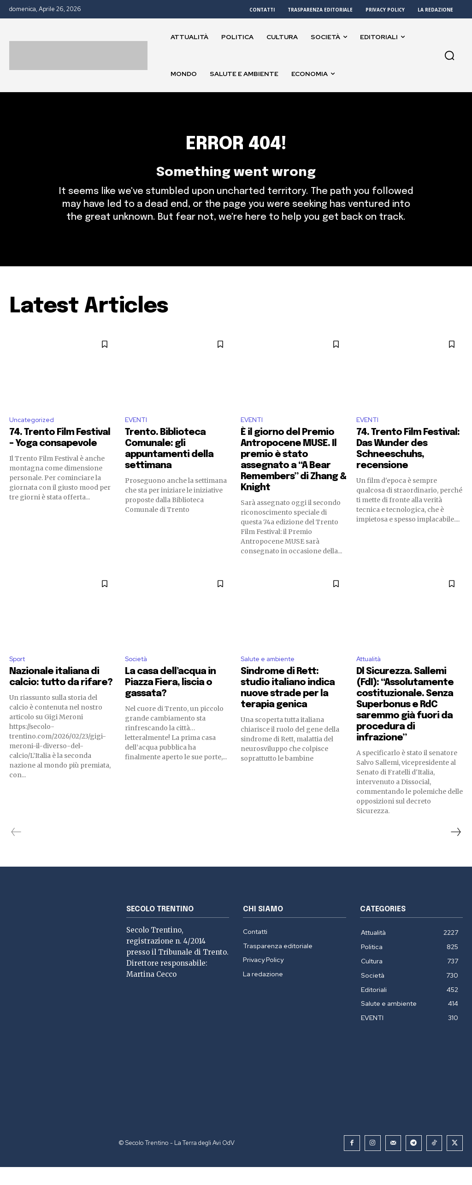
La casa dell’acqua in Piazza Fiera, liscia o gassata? (170, 701)
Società (138, 677)
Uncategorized (34, 436)
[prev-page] (16, 851)
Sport (19, 677)
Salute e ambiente (272, 677)
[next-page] (455, 851)
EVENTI (137, 436)
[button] (449, 55)
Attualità (371, 677)
